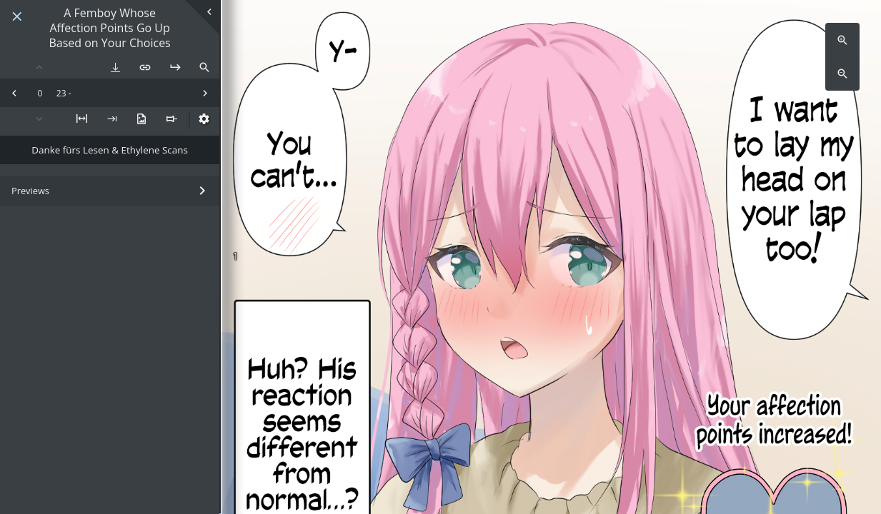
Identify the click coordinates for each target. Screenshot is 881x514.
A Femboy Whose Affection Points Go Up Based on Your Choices (109, 28)
